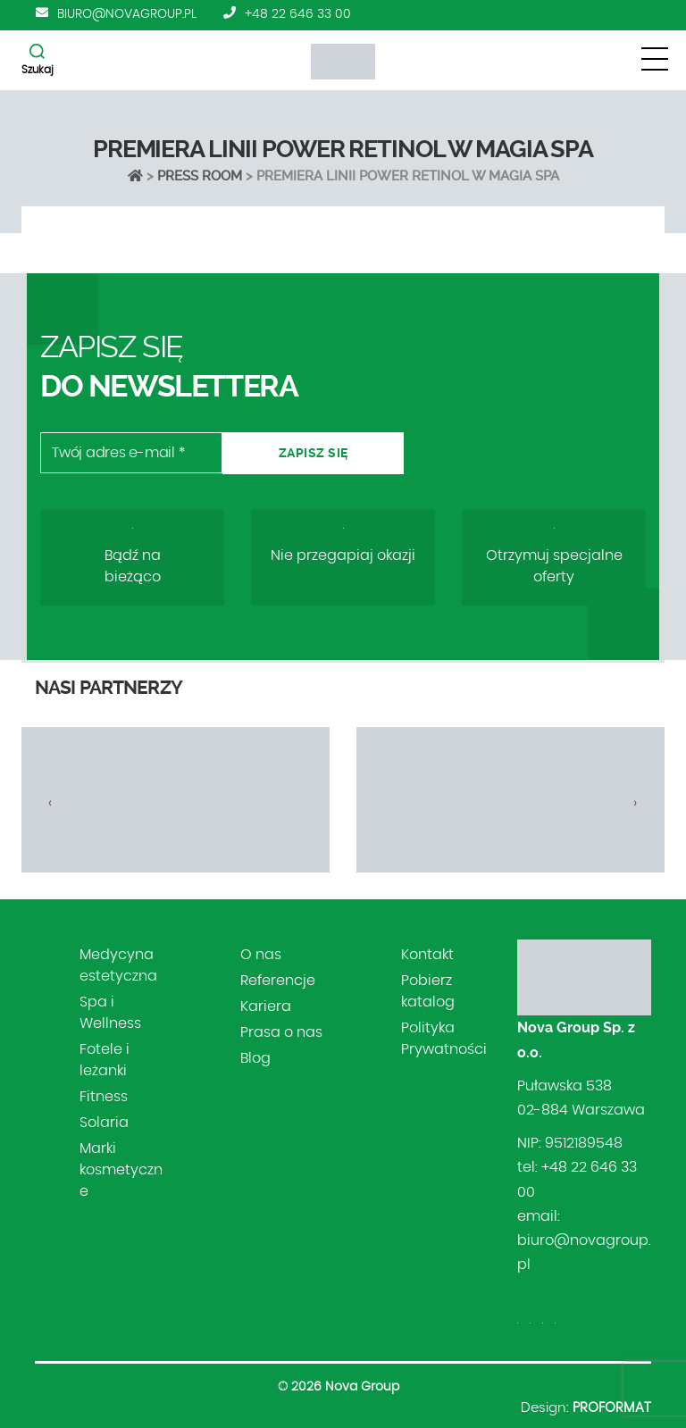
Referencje (277, 980)
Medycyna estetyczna (118, 965)
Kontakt (427, 955)
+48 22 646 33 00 (298, 14)
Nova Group (362, 1387)
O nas (260, 955)
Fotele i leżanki (104, 1060)
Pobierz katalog (428, 991)
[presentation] (50, 803)
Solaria (104, 1122)
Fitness (103, 1097)
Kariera (265, 1006)
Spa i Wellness (110, 1013)
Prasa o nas (281, 1032)
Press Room (199, 176)
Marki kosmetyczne (121, 1169)
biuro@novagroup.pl (127, 14)
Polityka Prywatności (444, 1038)
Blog (255, 1058)
